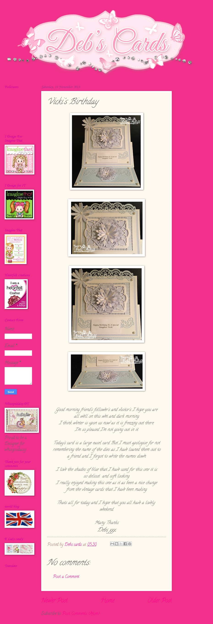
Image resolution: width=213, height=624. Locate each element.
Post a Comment (66, 577)
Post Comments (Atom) (81, 613)
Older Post (159, 601)
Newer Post (54, 601)
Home (108, 601)
